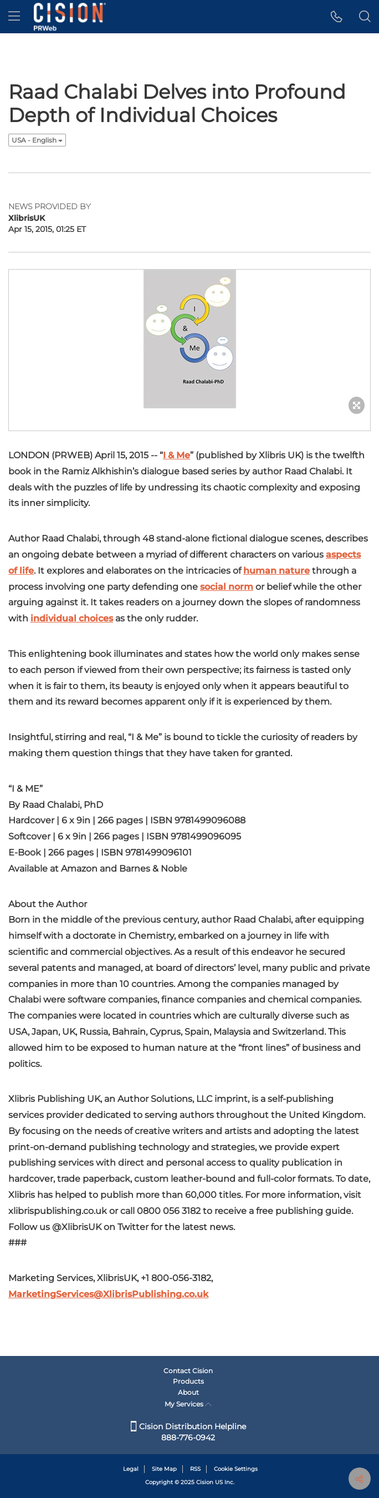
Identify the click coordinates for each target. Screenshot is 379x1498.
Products (188, 1381)
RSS (195, 1468)
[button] (336, 16)
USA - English (37, 140)
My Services (188, 1404)
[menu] (14, 16)
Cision (204, 1482)
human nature (276, 570)
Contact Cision (188, 1371)
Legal (131, 1468)
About (188, 1392)
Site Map (164, 1468)
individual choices (71, 618)
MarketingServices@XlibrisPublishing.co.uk (108, 1294)
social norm (226, 586)
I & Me (176, 455)
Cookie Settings (236, 1468)
